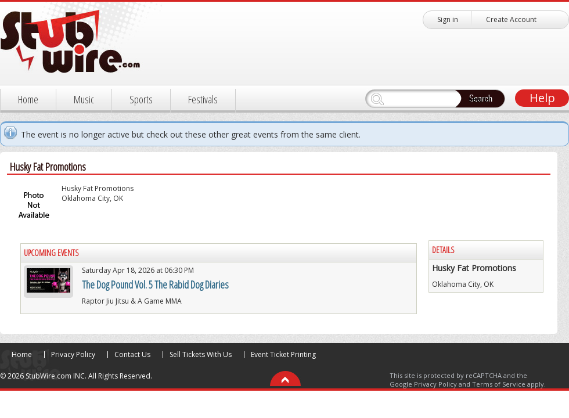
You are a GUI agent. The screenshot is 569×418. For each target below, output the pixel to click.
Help (542, 98)
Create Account (511, 19)
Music (84, 99)
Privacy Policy (73, 354)
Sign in (447, 19)
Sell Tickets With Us (201, 354)
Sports (141, 99)
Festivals (203, 99)
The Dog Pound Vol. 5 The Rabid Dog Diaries (155, 284)
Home (28, 99)
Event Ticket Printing (283, 354)
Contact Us (132, 354)
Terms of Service (498, 384)
